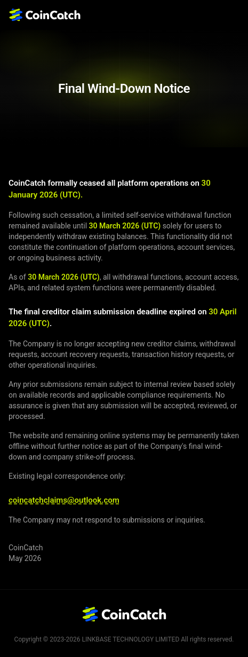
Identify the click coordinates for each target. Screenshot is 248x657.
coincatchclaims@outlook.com (64, 500)
